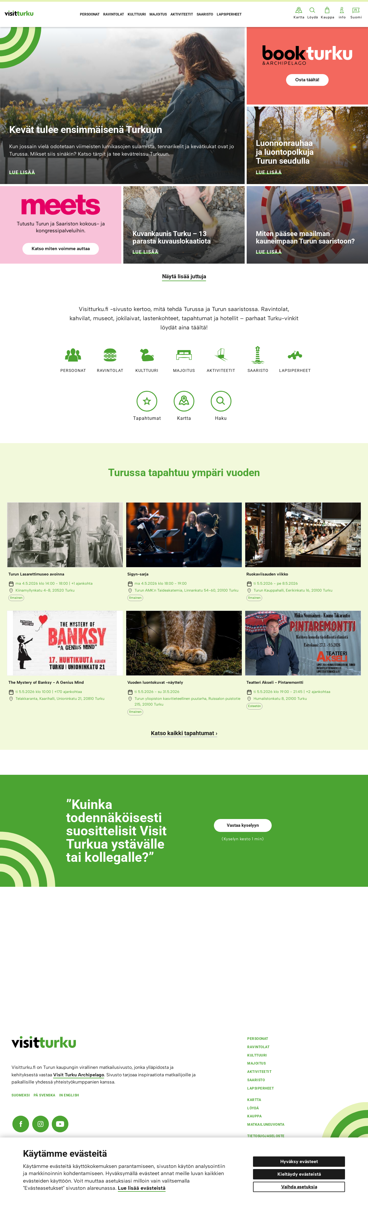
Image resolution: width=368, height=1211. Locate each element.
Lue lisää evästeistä (142, 1188)
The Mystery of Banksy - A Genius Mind (46, 682)
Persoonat (73, 357)
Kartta (184, 406)
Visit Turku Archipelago (78, 1074)
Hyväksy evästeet (299, 1161)
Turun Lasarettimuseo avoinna (36, 574)
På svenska (44, 1095)
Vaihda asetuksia (299, 1186)
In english (69, 1095)
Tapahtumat (147, 406)
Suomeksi (21, 1095)
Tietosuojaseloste (266, 1136)
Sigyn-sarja (137, 574)
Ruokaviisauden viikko (267, 574)
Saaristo (257, 357)
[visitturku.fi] (44, 1046)
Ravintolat (110, 357)
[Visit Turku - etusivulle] (19, 13)
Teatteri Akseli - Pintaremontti (274, 682)
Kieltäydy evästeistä (299, 1174)
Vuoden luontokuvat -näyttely (155, 682)
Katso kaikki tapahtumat (182, 733)
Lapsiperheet (295, 357)
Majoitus (183, 357)
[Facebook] (20, 1124)
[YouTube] (60, 1124)
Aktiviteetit (221, 357)
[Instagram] (40, 1124)
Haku (221, 406)
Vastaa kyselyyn (243, 825)
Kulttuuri (146, 357)
